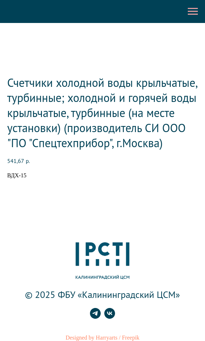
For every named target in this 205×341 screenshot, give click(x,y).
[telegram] (95, 317)
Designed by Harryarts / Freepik (102, 338)
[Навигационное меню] (193, 11)
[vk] (109, 317)
